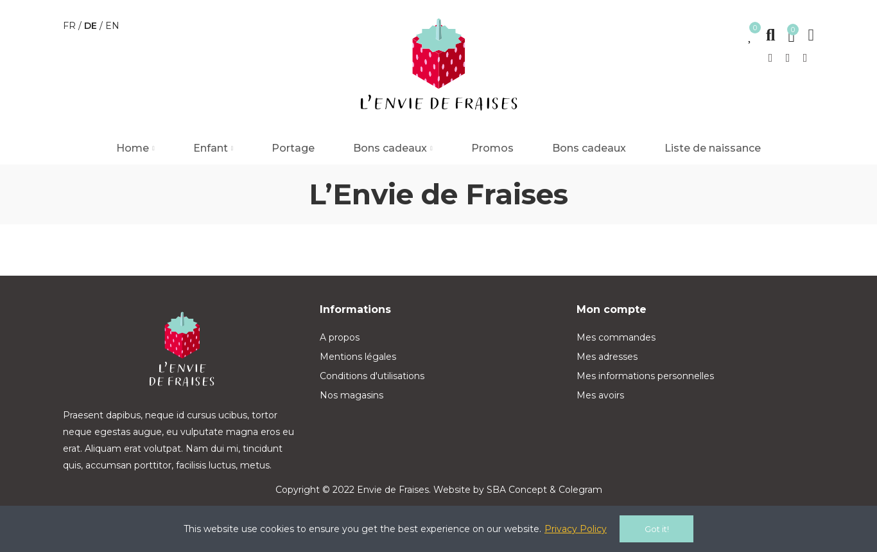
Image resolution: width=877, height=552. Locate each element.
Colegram (580, 489)
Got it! (657, 529)
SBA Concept (517, 489)
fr (70, 25)
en (112, 25)
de (92, 25)
